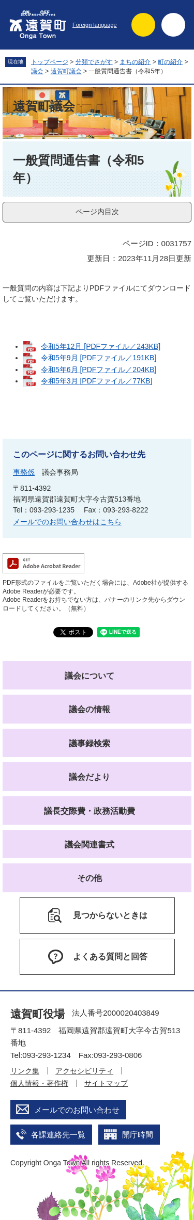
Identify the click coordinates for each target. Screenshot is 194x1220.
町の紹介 (170, 62)
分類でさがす (94, 62)
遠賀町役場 (37, 1014)
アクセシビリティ (84, 1071)
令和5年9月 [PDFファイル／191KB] (98, 358)
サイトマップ (106, 1083)
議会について (89, 675)
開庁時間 (137, 1134)
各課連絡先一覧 (58, 1134)
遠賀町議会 (66, 71)
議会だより (89, 777)
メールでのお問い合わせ (77, 1109)
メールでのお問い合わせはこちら (67, 522)
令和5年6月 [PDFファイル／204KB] (98, 369)
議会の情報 (89, 709)
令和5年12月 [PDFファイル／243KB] (100, 346)
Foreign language (94, 25)
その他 (89, 878)
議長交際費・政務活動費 (89, 811)
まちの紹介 (135, 62)
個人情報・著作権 (39, 1083)
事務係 (24, 472)
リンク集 (24, 1071)
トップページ (49, 62)
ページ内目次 (97, 211)
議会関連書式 (89, 844)
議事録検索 (89, 743)
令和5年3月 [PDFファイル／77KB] (97, 381)
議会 (37, 71)
